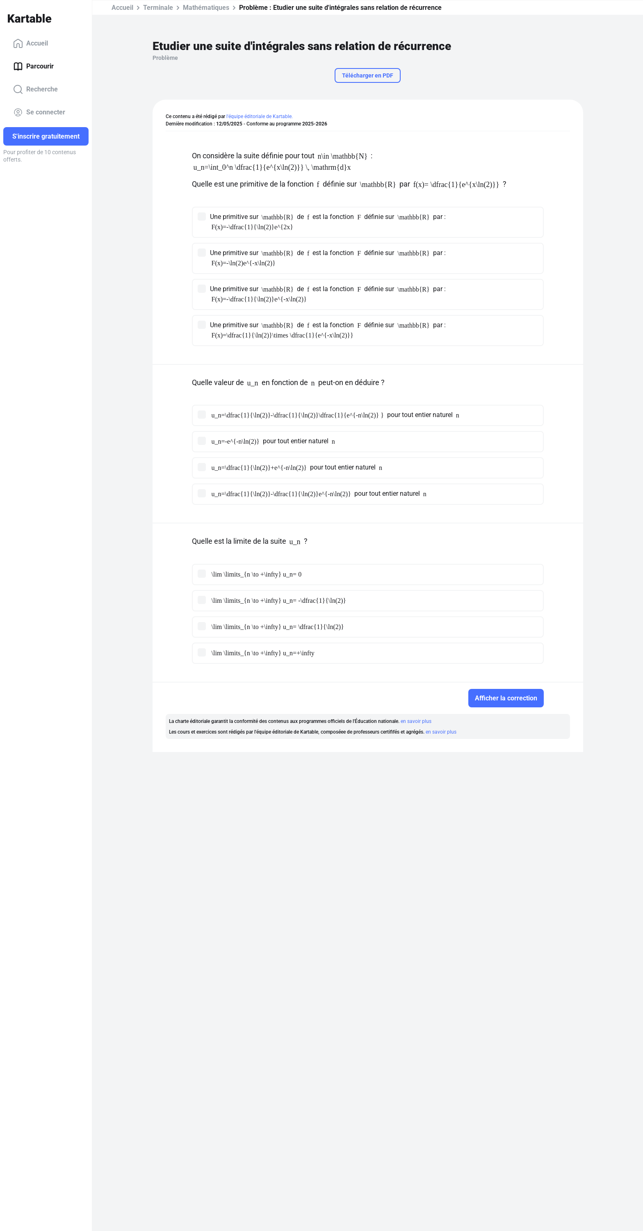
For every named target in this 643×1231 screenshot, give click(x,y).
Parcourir (33, 66)
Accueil (30, 43)
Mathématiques (206, 7)
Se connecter (39, 112)
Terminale (158, 7)
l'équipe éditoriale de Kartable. (259, 116)
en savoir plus (416, 721)
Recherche (35, 89)
